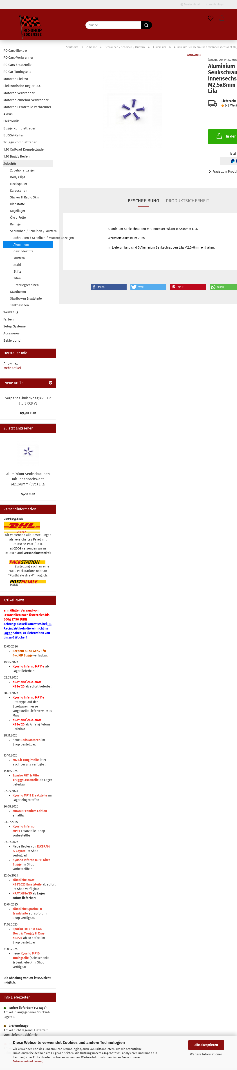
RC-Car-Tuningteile (17, 72)
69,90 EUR (28, 413)
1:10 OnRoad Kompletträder (24, 149)
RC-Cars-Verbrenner (18, 58)
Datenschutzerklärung (27, 1061)
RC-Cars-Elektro (15, 51)
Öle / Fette (18, 218)
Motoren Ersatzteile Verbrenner (27, 107)
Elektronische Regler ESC (22, 86)
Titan (17, 278)
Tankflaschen (19, 305)
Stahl (17, 265)
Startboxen (18, 292)
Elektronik (11, 121)
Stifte (17, 272)
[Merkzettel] (210, 18)
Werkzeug (10, 312)
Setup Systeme (14, 326)
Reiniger (16, 224)
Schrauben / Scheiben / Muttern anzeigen (33, 238)
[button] (222, 18)
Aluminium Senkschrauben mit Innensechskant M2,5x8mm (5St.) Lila (28, 479)
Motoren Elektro (15, 79)
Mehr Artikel (12, 368)
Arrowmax (194, 55)
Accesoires (11, 333)
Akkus (8, 114)
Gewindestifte (23, 251)
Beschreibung (143, 200)
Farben (8, 319)
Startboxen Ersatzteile (26, 298)
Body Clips (17, 177)
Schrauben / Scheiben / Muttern (31, 231)
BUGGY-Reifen (13, 135)
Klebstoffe (17, 204)
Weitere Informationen (206, 1054)
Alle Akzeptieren (206, 1045)
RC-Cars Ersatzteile (17, 65)
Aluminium (21, 245)
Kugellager (17, 211)
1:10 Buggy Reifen (16, 156)
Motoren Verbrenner (19, 93)
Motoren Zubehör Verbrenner (26, 100)
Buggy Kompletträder (19, 128)
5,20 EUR (28, 494)
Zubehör (9, 164)
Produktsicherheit (187, 200)
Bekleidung (11, 340)
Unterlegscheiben (26, 285)
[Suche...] (146, 25)
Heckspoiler (18, 184)
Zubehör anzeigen (23, 170)
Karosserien (18, 191)
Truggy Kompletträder (20, 142)
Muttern (19, 258)
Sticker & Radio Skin (24, 197)
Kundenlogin (215, 4)
